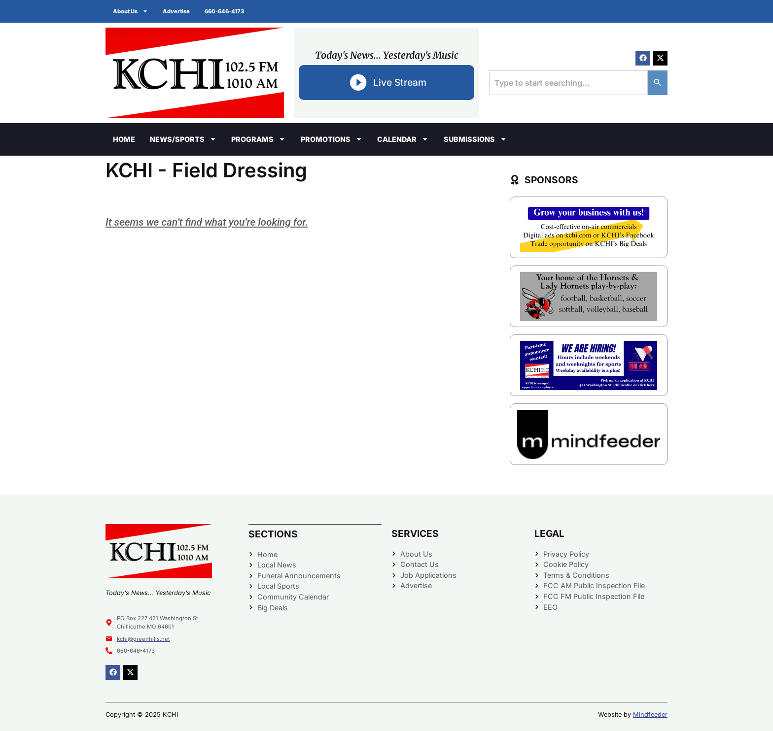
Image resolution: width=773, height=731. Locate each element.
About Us (130, 11)
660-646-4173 (224, 11)
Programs (258, 139)
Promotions (331, 139)
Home (124, 139)
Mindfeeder (650, 714)
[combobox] (568, 82)
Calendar (402, 139)
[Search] (658, 82)
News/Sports (183, 139)
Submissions (475, 139)
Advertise (176, 11)
